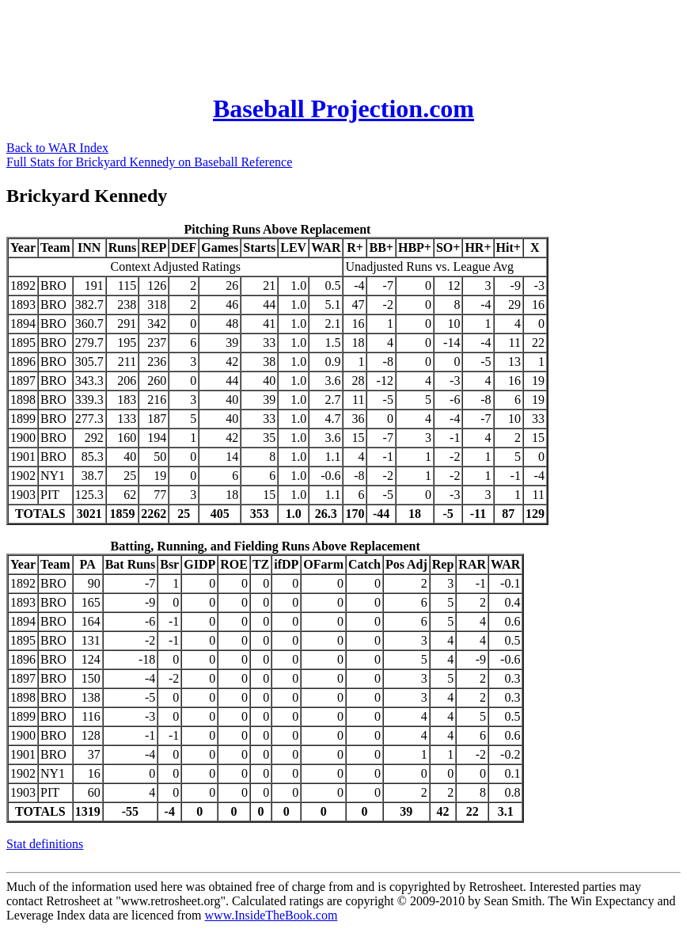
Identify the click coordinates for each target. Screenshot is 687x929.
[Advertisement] (294, 42)
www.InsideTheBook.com (271, 915)
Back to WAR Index (57, 147)
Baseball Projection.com (343, 108)
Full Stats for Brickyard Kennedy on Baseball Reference (149, 162)
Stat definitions (44, 844)
